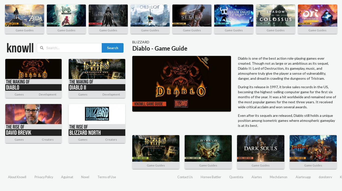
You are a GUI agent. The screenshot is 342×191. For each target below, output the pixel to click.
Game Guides (25, 30)
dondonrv (325, 177)
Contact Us (185, 177)
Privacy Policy (44, 177)
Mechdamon (278, 177)
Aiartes (257, 177)
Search (112, 48)
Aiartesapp (303, 177)
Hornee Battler (211, 177)
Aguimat (67, 177)
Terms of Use (106, 177)
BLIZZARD (140, 42)
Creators (48, 139)
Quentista (236, 177)
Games (19, 94)
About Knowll (17, 177)
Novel (85, 177)
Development (47, 94)
